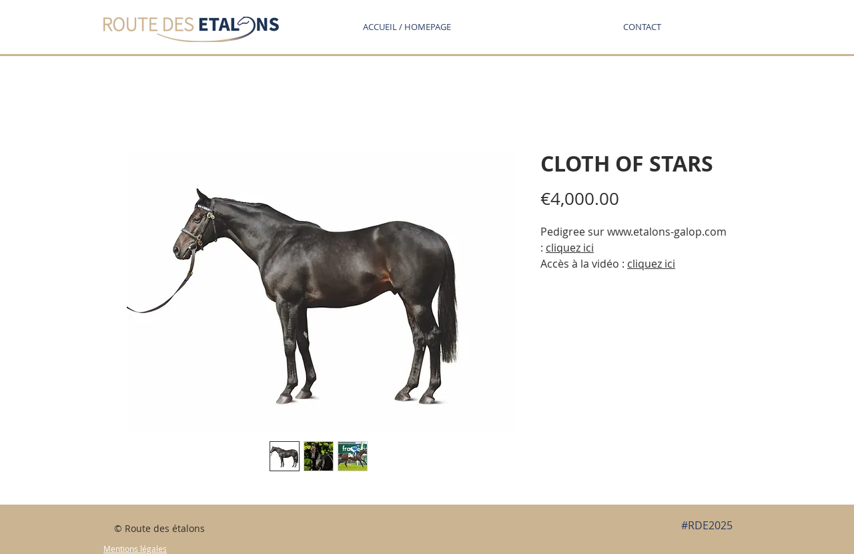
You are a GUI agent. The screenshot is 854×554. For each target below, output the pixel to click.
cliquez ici (570, 247)
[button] (642, 27)
